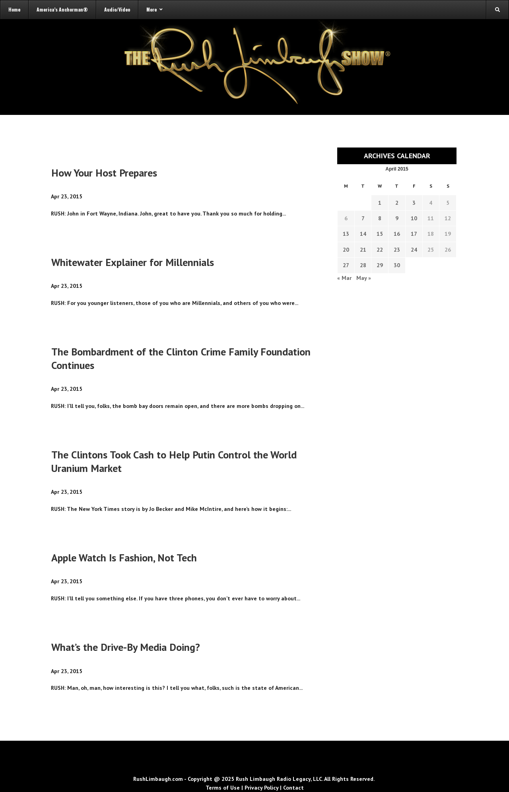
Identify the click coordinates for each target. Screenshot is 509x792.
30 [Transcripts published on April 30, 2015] (397, 265)
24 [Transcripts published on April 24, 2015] (414, 249)
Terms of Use (223, 787)
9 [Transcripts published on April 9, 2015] (396, 218)
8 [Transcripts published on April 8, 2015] (379, 218)
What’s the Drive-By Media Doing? (125, 647)
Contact (293, 787)
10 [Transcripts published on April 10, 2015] (414, 218)
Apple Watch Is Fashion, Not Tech (124, 557)
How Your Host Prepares (104, 172)
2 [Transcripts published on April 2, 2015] (396, 202)
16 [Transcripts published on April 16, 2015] (397, 233)
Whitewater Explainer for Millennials (132, 262)
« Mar (344, 277)
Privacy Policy (261, 787)
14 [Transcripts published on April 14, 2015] (363, 233)
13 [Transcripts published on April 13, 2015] (346, 233)
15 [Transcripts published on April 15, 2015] (380, 233)
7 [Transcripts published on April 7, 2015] (363, 218)
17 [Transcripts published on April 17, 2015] (414, 233)
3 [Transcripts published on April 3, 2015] (414, 202)
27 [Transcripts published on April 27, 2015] (346, 265)
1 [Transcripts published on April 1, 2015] (379, 202)
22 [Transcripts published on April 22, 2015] (380, 249)
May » (363, 277)
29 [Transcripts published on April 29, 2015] (380, 265)
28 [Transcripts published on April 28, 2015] (363, 265)
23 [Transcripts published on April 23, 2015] (397, 249)
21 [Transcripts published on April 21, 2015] (363, 249)
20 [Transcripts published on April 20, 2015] (346, 249)
